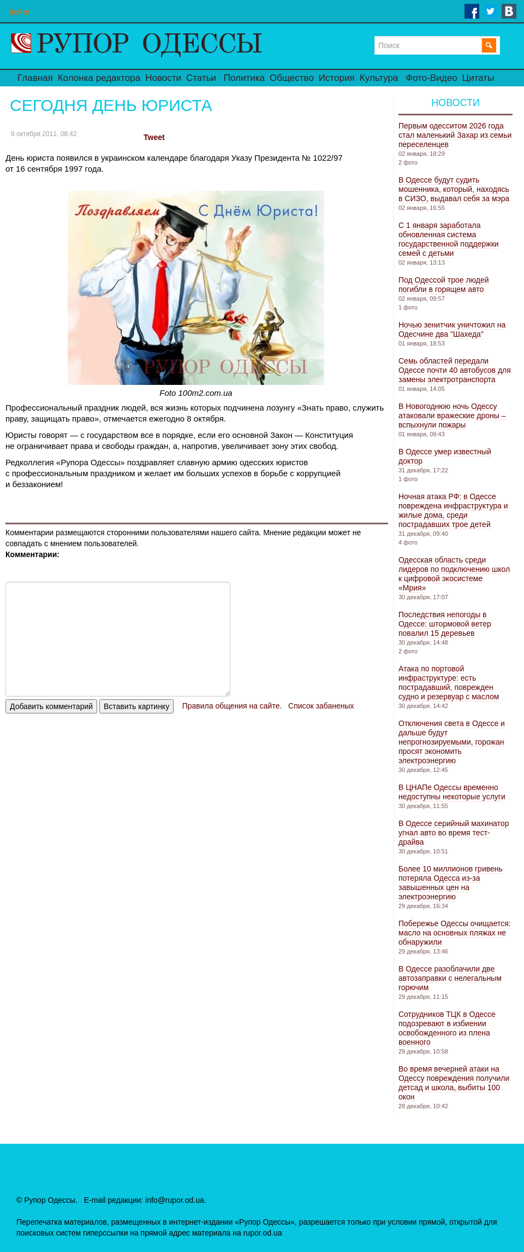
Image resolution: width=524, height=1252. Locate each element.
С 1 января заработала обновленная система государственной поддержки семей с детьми (448, 239)
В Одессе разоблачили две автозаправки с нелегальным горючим (450, 978)
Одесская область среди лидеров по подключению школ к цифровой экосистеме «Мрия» (454, 573)
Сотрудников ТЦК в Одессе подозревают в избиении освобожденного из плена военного (447, 1028)
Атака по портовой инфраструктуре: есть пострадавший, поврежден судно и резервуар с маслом (448, 682)
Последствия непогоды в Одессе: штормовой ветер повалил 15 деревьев (444, 623)
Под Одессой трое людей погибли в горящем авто (443, 285)
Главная (35, 78)
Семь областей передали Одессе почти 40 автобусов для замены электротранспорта (454, 370)
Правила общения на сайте (231, 705)
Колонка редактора (99, 78)
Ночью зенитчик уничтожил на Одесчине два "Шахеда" (451, 329)
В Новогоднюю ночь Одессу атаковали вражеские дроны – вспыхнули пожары (452, 415)
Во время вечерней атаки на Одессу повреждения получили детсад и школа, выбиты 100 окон (453, 1082)
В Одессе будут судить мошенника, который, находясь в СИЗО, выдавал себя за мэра (453, 189)
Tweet (154, 137)
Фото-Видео (431, 78)
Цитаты (478, 78)
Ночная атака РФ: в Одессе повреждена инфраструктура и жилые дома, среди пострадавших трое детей (453, 510)
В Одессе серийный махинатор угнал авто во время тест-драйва (453, 832)
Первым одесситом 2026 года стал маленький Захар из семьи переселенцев (454, 135)
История (337, 78)
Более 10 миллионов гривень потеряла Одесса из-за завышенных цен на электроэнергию (450, 882)
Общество (292, 78)
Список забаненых (321, 705)
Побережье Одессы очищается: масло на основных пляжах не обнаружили (454, 932)
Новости (163, 78)
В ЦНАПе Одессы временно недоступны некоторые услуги (451, 792)
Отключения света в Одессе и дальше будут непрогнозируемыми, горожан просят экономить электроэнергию (451, 742)
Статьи (201, 78)
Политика (244, 78)
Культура (379, 78)
